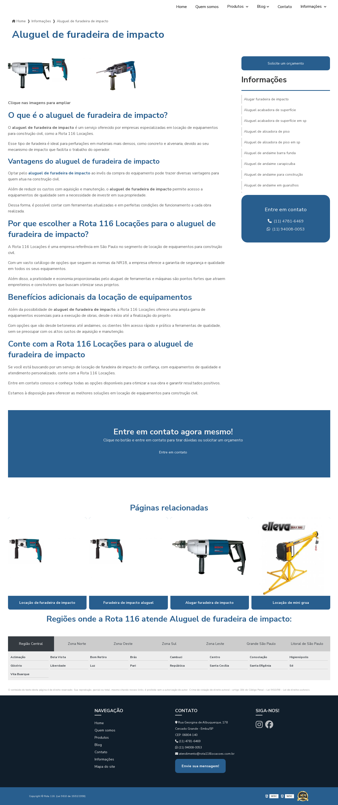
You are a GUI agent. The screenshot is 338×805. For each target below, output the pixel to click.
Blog (261, 6)
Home (181, 7)
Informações (311, 6)
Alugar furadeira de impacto (266, 99)
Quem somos (207, 7)
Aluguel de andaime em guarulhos (271, 185)
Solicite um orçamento (286, 63)
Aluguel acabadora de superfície (270, 110)
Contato (285, 7)
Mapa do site (105, 766)
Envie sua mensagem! (200, 765)
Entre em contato (173, 452)
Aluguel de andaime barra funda (270, 153)
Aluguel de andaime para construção (273, 174)
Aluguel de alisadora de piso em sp (272, 142)
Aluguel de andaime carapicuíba (269, 163)
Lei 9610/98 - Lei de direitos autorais (287, 690)
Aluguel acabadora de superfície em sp (275, 120)
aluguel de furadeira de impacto (59, 173)
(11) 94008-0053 (286, 229)
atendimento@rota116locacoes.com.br (204, 754)
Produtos (236, 6)
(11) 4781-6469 (286, 221)
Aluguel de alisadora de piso (267, 131)
